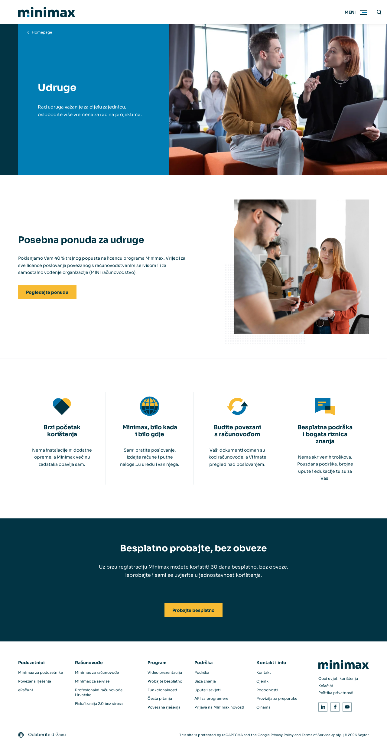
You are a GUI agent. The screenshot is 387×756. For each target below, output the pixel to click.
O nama (263, 707)
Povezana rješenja (34, 681)
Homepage (42, 32)
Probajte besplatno (165, 681)
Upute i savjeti (207, 690)
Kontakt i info (271, 662)
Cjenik (262, 681)
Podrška (203, 662)
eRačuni (25, 690)
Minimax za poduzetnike (40, 672)
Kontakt (263, 672)
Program (157, 662)
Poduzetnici (31, 662)
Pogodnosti (267, 690)
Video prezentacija (165, 672)
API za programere (211, 698)
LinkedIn (321, 705)
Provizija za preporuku (277, 698)
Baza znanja (205, 681)
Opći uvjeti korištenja (338, 678)
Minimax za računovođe (97, 672)
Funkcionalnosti (162, 690)
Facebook (333, 705)
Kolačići (325, 685)
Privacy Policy (282, 735)
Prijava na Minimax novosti (219, 707)
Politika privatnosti (335, 692)
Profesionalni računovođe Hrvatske (98, 692)
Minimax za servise (92, 681)
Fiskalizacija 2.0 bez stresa (99, 703)
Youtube (346, 705)
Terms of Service (316, 735)
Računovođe (89, 662)
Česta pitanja (160, 698)
